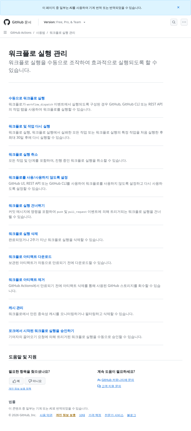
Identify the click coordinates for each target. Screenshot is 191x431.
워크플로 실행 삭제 (23, 233)
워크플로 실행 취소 (23, 154)
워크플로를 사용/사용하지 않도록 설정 (38, 177)
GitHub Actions (20, 32)
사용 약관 (46, 415)
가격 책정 (95, 415)
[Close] (178, 7)
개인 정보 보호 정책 (20, 388)
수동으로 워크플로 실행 (27, 98)
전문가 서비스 (114, 415)
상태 (82, 415)
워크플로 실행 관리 (62, 32)
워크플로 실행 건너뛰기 (27, 205)
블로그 (131, 415)
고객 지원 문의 (109, 386)
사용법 (40, 32)
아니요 (35, 381)
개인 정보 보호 (65, 415)
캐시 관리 (16, 307)
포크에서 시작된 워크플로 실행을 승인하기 (41, 330)
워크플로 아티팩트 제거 (27, 279)
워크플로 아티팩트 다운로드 (30, 256)
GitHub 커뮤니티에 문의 (115, 380)
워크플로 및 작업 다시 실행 (29, 126)
